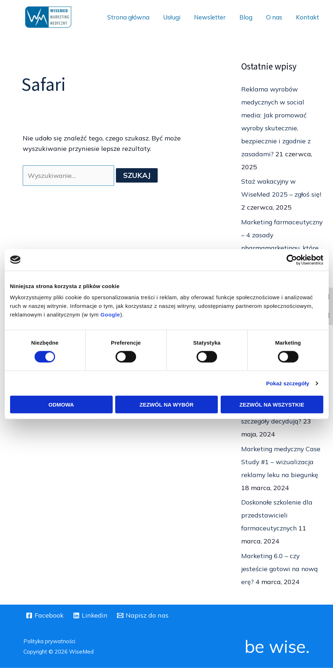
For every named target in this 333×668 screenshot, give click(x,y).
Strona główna (136, 17)
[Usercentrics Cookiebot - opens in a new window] (291, 259)
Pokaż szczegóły (287, 383)
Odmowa (61, 405)
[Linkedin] (91, 615)
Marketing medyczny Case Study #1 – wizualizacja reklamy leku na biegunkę (282, 462)
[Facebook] (44, 615)
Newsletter (215, 17)
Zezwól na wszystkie (271, 405)
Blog (249, 17)
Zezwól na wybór (167, 405)
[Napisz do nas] (143, 615)
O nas (276, 17)
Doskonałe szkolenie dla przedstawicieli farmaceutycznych (277, 515)
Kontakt (308, 17)
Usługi (178, 17)
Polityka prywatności (49, 641)
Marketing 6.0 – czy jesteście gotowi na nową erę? (280, 569)
